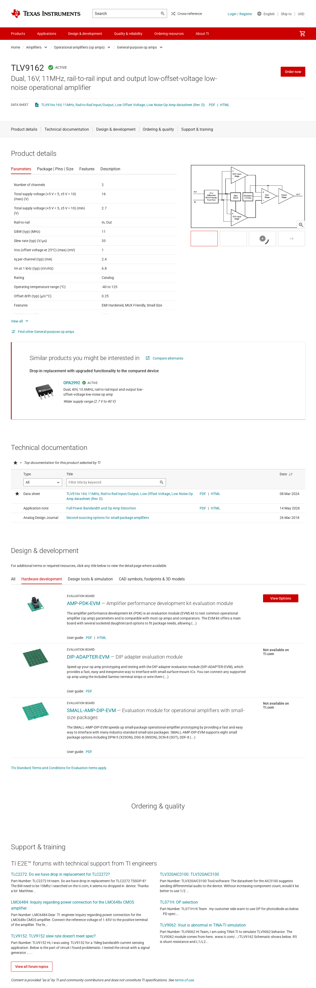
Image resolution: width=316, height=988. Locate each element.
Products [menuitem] (18, 34)
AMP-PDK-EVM (83, 603)
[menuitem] (302, 33)
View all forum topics (31, 967)
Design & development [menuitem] (85, 34)
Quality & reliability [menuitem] (128, 34)
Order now (293, 72)
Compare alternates (168, 358)
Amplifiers (34, 47)
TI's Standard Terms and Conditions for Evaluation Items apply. (59, 768)
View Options (280, 598)
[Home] (46, 13)
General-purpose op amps (137, 47)
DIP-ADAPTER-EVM (88, 657)
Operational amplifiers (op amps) (79, 47)
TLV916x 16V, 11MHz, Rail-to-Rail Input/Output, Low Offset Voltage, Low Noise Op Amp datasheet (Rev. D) (123, 105)
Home (15, 47)
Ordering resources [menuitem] (169, 34)
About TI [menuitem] (202, 34)
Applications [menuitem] (46, 34)
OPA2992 (71, 382)
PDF (212, 105)
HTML (224, 105)
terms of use (184, 980)
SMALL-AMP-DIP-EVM (91, 710)
